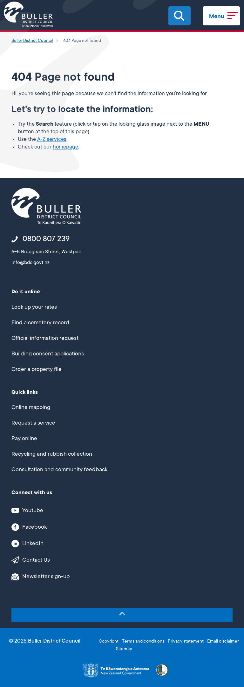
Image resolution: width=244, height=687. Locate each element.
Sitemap (124, 649)
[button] (179, 16)
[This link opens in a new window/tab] (118, 510)
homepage (65, 147)
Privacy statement (186, 641)
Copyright (109, 641)
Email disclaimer (223, 641)
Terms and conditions (143, 641)
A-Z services (51, 140)
